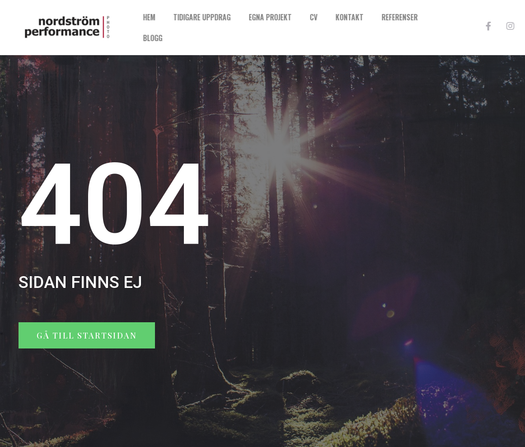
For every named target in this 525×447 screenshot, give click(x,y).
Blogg (190, 38)
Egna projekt (307, 17)
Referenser (437, 17)
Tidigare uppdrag (239, 17)
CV (351, 17)
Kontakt (387, 17)
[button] (87, 335)
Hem (186, 17)
